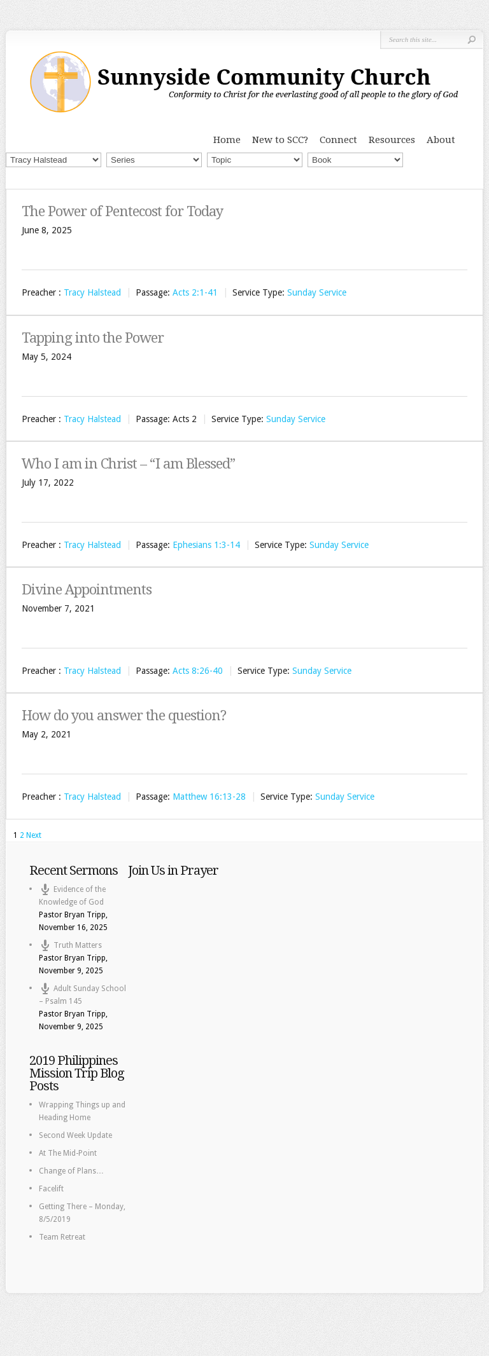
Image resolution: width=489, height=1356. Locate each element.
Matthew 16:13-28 (209, 797)
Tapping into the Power (93, 338)
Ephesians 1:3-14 (206, 545)
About (441, 140)
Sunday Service (316, 293)
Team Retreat (62, 1237)
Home (227, 140)
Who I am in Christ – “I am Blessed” (128, 464)
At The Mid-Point (68, 1153)
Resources (392, 140)
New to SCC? (280, 140)
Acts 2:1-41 (195, 293)
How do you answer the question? (124, 715)
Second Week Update (75, 1135)
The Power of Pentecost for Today (122, 211)
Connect (338, 140)
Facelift (51, 1188)
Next (33, 835)
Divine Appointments (87, 590)
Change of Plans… (71, 1171)
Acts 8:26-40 (198, 671)
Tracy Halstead (92, 293)
